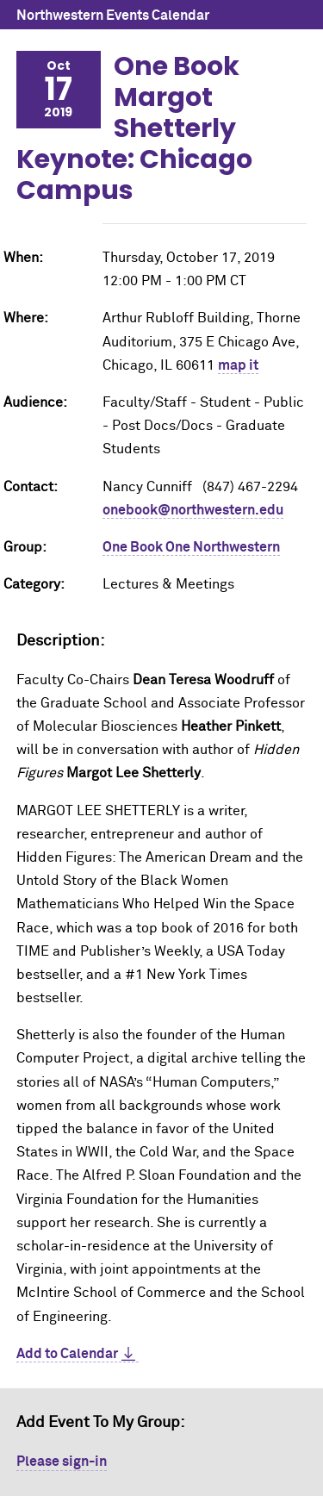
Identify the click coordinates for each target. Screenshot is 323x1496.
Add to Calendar (67, 1354)
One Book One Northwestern (191, 547)
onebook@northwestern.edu (192, 510)
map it (238, 365)
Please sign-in (61, 1461)
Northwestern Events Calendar (112, 15)
